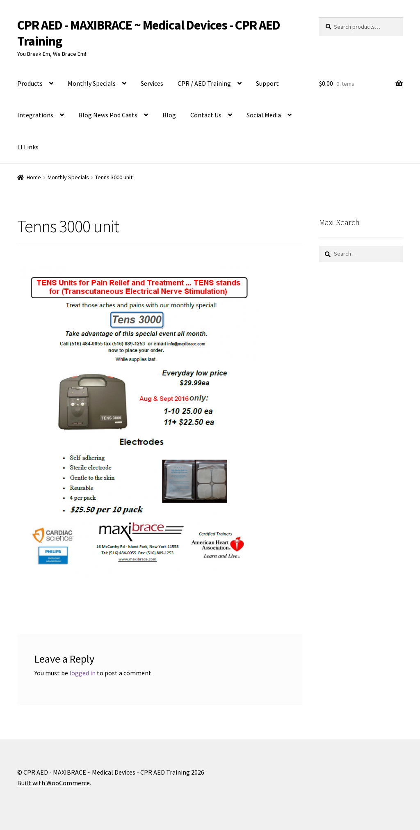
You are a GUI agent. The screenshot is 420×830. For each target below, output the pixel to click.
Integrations (35, 115)
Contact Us (205, 115)
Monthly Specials (92, 83)
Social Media (264, 115)
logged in (82, 673)
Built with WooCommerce (53, 783)
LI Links (28, 147)
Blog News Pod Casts (107, 115)
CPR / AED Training (204, 83)
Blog (169, 115)
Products (30, 83)
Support (267, 83)
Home (34, 177)
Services (152, 83)
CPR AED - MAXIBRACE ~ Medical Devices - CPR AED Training (148, 33)
